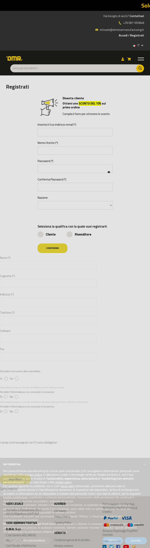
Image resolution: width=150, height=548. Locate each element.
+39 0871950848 (133, 23)
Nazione (43, 198)
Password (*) (45, 161)
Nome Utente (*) (48, 143)
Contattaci (136, 16)
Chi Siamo (60, 511)
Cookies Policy (62, 522)
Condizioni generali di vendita (72, 540)
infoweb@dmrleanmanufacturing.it (119, 30)
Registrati (137, 35)
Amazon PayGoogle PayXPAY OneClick (123, 526)
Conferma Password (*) (52, 179)
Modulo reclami (63, 546)
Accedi (123, 35)
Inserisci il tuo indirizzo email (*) (57, 125)
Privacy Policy (62, 516)
